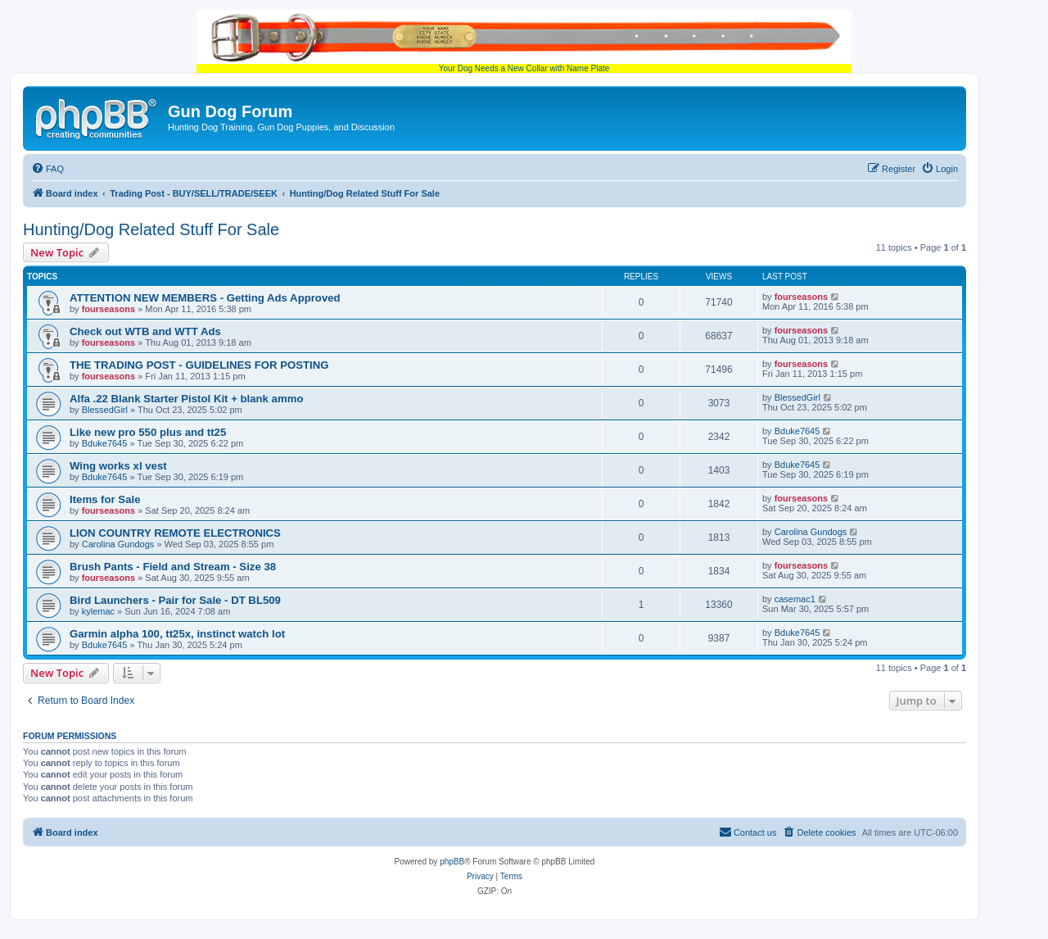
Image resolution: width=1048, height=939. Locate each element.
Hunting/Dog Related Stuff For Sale (151, 229)
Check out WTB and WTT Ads (145, 331)
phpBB (452, 861)
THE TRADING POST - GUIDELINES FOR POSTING (199, 365)
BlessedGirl (105, 410)
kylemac (98, 611)
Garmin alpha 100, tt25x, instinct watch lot (177, 634)
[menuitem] (47, 169)
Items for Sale (105, 499)
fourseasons (108, 309)
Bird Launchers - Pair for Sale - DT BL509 (175, 600)
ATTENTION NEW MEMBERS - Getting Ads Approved (205, 298)
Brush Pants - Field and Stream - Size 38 (173, 566)
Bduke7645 (105, 443)
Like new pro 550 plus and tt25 (148, 432)
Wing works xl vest (118, 466)
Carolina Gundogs (118, 544)
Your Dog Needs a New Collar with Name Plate (524, 41)
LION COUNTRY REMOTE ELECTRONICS (175, 533)
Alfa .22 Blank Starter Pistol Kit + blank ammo (186, 398)
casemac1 (795, 599)
